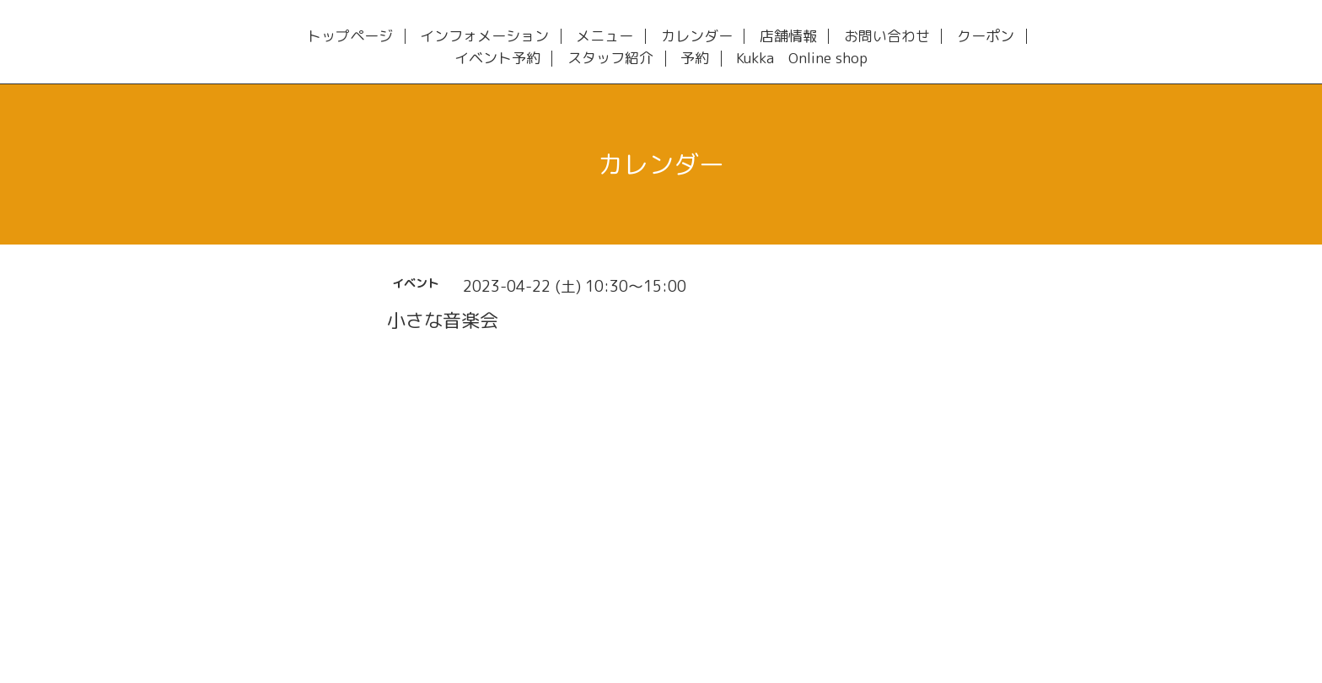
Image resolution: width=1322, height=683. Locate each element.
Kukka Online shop (802, 59)
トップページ (350, 37)
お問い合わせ (887, 37)
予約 (694, 59)
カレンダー (697, 37)
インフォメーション (484, 37)
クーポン (985, 37)
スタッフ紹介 (610, 59)
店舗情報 (788, 37)
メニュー (604, 37)
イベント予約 (497, 59)
